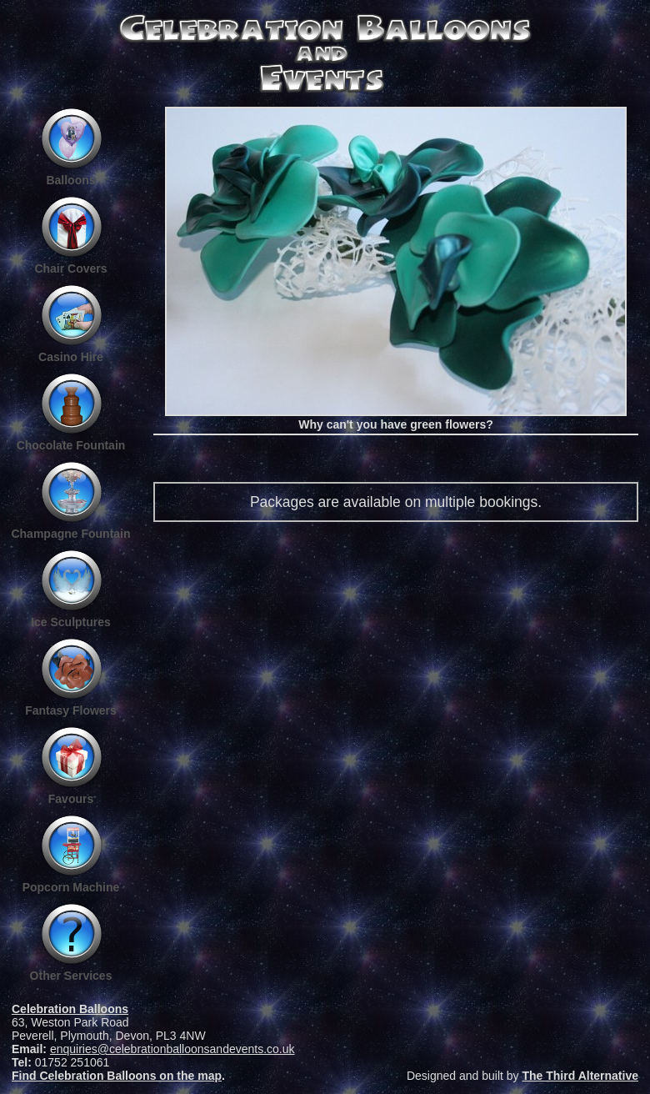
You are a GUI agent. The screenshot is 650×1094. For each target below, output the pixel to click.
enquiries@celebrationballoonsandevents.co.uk (172, 1049)
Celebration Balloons (70, 1009)
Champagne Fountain (70, 533)
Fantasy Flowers (71, 710)
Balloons (70, 180)
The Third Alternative (580, 1075)
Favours (70, 798)
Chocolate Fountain (71, 445)
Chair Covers (70, 268)
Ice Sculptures (71, 622)
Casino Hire (70, 357)
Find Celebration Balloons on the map (117, 1075)
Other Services (71, 975)
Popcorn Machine (71, 887)
